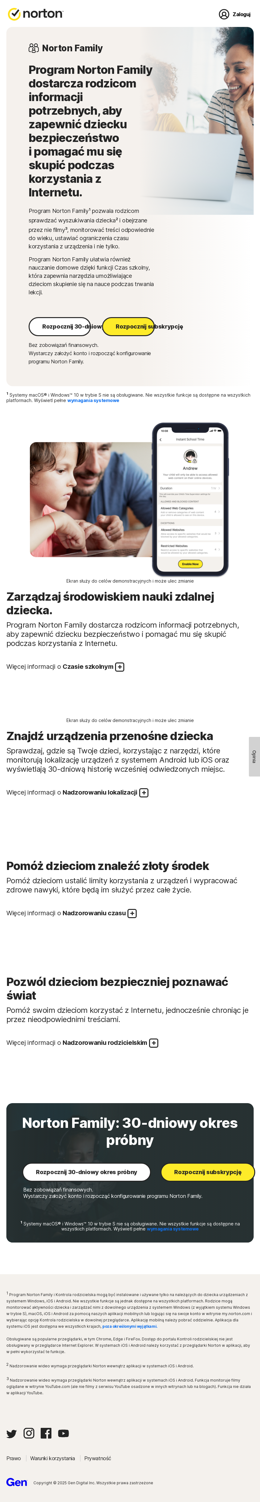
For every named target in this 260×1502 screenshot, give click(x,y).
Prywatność (97, 1458)
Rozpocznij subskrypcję (135, 326)
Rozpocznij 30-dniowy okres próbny (66, 326)
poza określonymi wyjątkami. (130, 1326)
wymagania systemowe (93, 400)
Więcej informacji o (65, 667)
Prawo (14, 1458)
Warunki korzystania (53, 1458)
